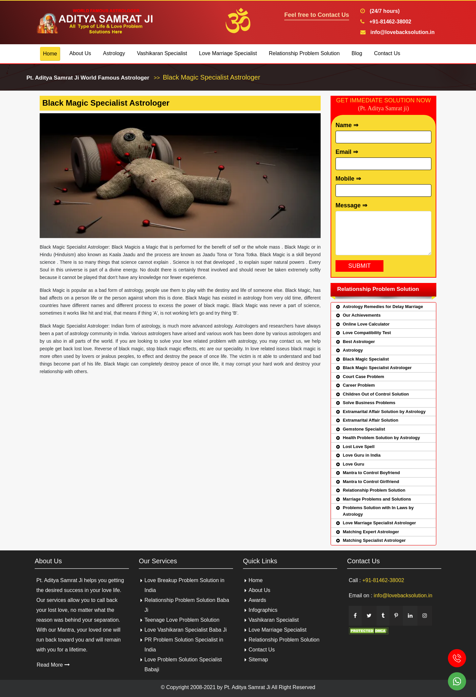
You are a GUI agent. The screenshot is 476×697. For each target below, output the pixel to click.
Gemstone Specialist (364, 429)
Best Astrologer (359, 341)
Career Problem (359, 385)
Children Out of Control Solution (376, 394)
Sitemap (258, 659)
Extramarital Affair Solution (370, 420)
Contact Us (387, 53)
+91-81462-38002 (389, 21)
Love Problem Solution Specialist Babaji (183, 664)
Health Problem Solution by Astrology (381, 437)
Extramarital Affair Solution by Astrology (384, 411)
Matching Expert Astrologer (371, 531)
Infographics (263, 610)
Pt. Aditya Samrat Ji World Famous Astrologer (87, 78)
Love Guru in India (361, 455)
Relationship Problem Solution (304, 53)
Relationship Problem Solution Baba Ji (186, 605)
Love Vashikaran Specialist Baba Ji (185, 630)
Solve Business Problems (369, 402)
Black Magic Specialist (366, 359)
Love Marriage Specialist (228, 53)
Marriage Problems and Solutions (377, 499)
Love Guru (353, 464)
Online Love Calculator (366, 324)
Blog (357, 53)
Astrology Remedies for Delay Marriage (383, 306)
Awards (257, 600)
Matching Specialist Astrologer (374, 540)
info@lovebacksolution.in (402, 32)
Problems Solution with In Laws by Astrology (378, 511)
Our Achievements (361, 315)
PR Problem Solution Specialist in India (183, 644)
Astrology (114, 53)
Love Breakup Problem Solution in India (184, 585)
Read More (53, 665)
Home (50, 53)
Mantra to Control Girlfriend (371, 481)
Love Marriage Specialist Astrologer (379, 522)
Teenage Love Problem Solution (181, 620)
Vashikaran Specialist (162, 53)
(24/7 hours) (384, 11)
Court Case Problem (363, 376)
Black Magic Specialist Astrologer (377, 367)
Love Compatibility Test (367, 332)
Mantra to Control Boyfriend (371, 472)
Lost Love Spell (359, 446)
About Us (80, 53)
